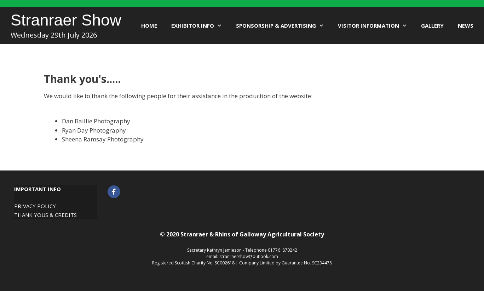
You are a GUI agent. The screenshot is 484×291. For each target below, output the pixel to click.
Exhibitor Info (200, 25)
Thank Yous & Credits (45, 214)
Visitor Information (376, 25)
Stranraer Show (66, 20)
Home (149, 25)
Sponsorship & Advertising (283, 25)
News (465, 25)
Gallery (432, 25)
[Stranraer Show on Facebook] (114, 191)
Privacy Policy (35, 205)
